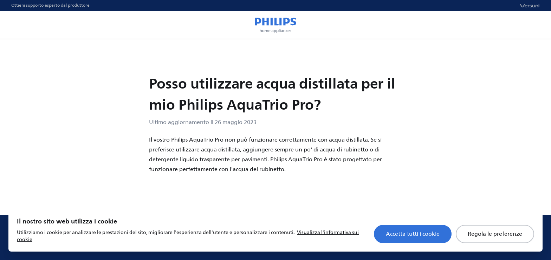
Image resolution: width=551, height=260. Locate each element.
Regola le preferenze (495, 234)
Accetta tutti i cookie (413, 234)
